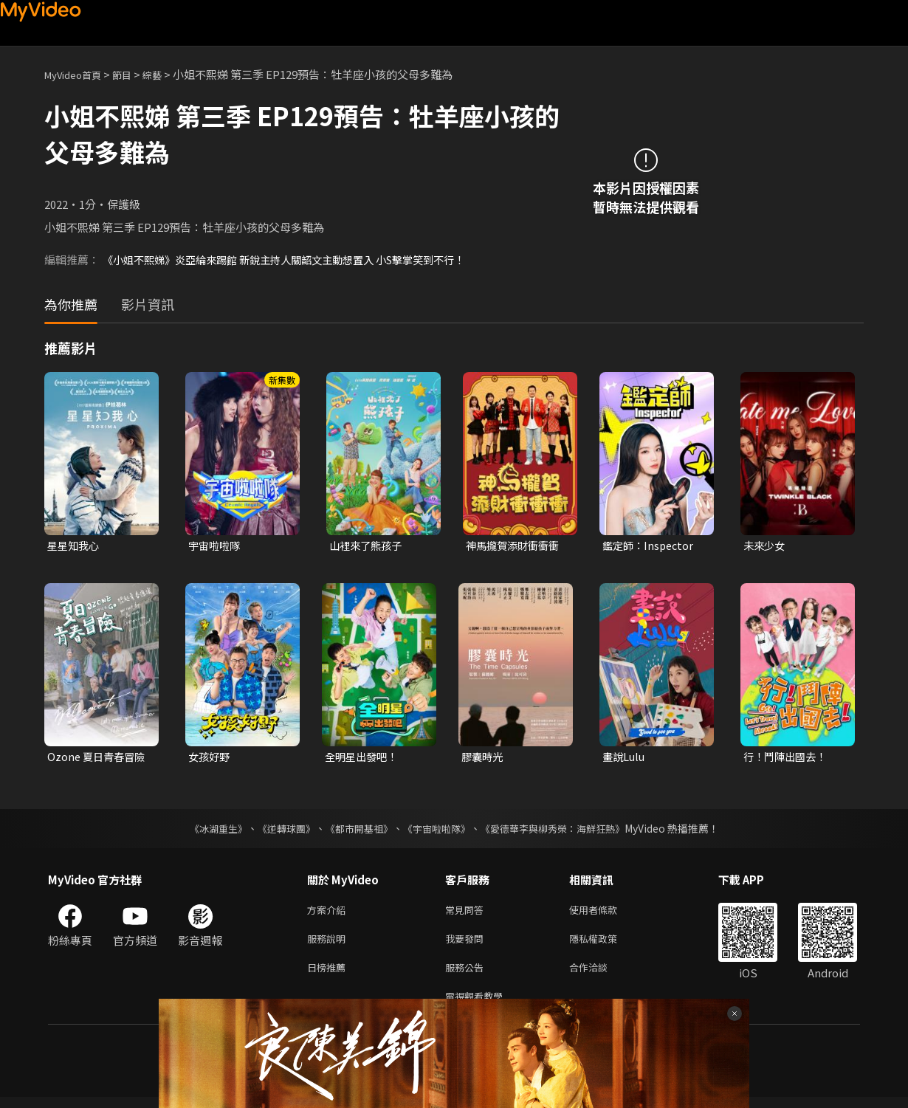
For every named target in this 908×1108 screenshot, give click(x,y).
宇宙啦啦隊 (216, 546)
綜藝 (167, 74)
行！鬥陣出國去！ (787, 758)
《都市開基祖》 (355, 830)
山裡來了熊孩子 (368, 546)
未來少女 (765, 546)
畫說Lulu (624, 758)
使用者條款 (605, 913)
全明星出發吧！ (363, 758)
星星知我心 (75, 546)
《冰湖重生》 (205, 830)
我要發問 (467, 944)
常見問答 (467, 913)
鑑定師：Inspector (650, 546)
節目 (134, 74)
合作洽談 (600, 975)
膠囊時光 (483, 758)
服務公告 (467, 975)
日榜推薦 (329, 975)
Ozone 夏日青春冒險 (98, 758)
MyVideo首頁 (77, 74)
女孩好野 (210, 758)
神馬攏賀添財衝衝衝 (515, 546)
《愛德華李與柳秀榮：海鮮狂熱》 (561, 830)
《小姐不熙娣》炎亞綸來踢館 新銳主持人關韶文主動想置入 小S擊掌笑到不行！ (297, 259)
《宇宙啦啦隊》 (438, 830)
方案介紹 (329, 913)
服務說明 (329, 944)
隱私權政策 (605, 944)
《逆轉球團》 (278, 830)
